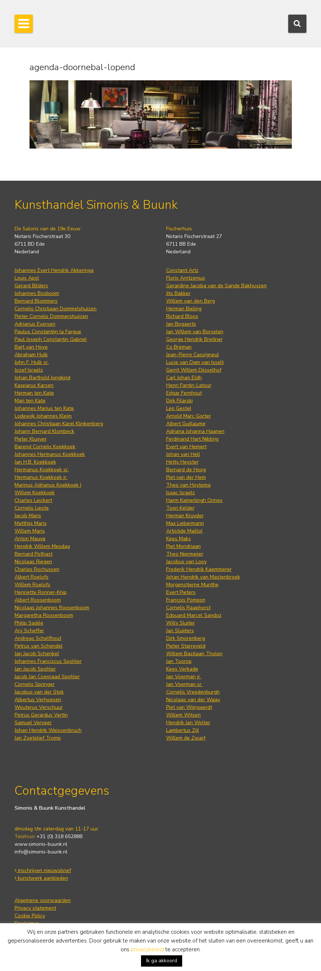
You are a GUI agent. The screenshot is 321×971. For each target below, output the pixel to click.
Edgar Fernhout (184, 392)
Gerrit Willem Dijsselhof (194, 369)
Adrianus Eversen (35, 324)
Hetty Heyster (182, 461)
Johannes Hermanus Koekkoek (50, 454)
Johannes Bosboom (37, 293)
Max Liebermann (185, 523)
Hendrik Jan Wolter (188, 722)
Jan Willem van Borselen (194, 331)
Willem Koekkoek (35, 492)
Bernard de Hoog (186, 469)
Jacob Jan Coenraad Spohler (47, 676)
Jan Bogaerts (181, 324)
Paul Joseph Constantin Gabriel (51, 339)
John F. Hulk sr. (32, 362)
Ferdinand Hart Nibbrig (192, 438)
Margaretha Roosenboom (44, 615)
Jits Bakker (178, 293)
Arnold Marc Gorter (188, 415)
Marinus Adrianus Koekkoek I (48, 484)
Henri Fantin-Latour (188, 385)
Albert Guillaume (185, 423)
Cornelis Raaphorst (188, 607)
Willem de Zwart (185, 737)
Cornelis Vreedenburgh (193, 691)
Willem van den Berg (190, 301)
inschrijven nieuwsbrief (43, 870)
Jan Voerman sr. (184, 684)
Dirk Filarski (179, 400)
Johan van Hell (183, 454)
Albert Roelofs (31, 576)
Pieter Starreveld (185, 645)
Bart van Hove (31, 347)
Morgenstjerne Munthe (192, 584)
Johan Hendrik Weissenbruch (48, 730)
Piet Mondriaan (183, 546)
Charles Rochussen (37, 569)
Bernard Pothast (33, 553)
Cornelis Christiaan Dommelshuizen (56, 308)
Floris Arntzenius (185, 278)
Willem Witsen (183, 714)
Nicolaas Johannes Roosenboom (52, 607)
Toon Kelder (180, 507)
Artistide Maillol (184, 530)
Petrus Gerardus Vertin (41, 714)
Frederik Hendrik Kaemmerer (199, 569)
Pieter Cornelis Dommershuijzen (51, 316)
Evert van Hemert (186, 446)
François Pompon (185, 599)
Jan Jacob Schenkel (37, 653)
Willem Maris (30, 530)
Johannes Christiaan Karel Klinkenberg (59, 423)
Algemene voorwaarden (43, 900)
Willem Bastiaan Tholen (194, 653)
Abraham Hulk (31, 354)
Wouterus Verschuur (39, 707)
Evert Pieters (181, 592)
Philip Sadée (29, 622)
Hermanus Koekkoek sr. (42, 469)
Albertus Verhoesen (38, 699)
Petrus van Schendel (39, 645)
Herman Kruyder (185, 515)
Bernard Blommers (36, 301)
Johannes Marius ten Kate (44, 408)
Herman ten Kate (34, 392)
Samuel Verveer (33, 722)
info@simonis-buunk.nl (41, 851)
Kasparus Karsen (34, 385)
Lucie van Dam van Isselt (195, 362)
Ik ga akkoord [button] (161, 960)
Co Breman (179, 347)
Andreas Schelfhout (38, 638)
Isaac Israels (180, 492)
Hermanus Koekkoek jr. (41, 477)
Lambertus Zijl (182, 730)
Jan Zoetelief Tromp (38, 737)
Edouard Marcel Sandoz (194, 615)
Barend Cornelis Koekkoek (45, 446)
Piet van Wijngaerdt (189, 707)
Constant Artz (182, 270)
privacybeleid (147, 949)
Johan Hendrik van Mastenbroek (203, 576)
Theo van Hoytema (188, 484)
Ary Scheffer (29, 630)
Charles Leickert (33, 500)
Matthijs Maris (31, 523)
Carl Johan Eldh (184, 377)
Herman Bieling (183, 308)
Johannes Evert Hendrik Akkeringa (54, 270)
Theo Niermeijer (184, 553)
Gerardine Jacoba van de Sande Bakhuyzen (216, 285)
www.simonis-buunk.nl (41, 844)
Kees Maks (178, 538)
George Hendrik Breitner (194, 339)
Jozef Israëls (29, 369)
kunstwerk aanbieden (41, 878)
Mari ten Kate (30, 400)
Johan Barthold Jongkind (42, 377)
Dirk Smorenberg (185, 638)
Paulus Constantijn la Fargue (48, 331)
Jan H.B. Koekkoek (35, 461)
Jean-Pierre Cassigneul (192, 354)
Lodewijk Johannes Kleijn (43, 415)
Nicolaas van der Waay (193, 699)
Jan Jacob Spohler (35, 668)
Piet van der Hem (186, 477)
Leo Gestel (178, 408)
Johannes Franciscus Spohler (48, 661)
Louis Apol (27, 278)
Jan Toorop (179, 661)
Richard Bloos (182, 316)
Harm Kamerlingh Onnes (194, 500)
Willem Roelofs (32, 584)
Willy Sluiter (180, 622)
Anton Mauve (30, 538)
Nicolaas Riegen (33, 561)
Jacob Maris (28, 515)
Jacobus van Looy (186, 561)
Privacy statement (35, 908)
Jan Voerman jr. (183, 676)
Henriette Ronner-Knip (41, 592)
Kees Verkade (182, 668)
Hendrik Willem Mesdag (42, 546)
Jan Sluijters (180, 630)
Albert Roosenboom (38, 599)
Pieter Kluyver (31, 438)
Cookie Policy (30, 915)
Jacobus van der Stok (39, 691)
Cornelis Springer (35, 684)
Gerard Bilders (31, 285)
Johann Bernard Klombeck (44, 431)
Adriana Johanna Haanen (195, 431)
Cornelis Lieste (32, 507)
